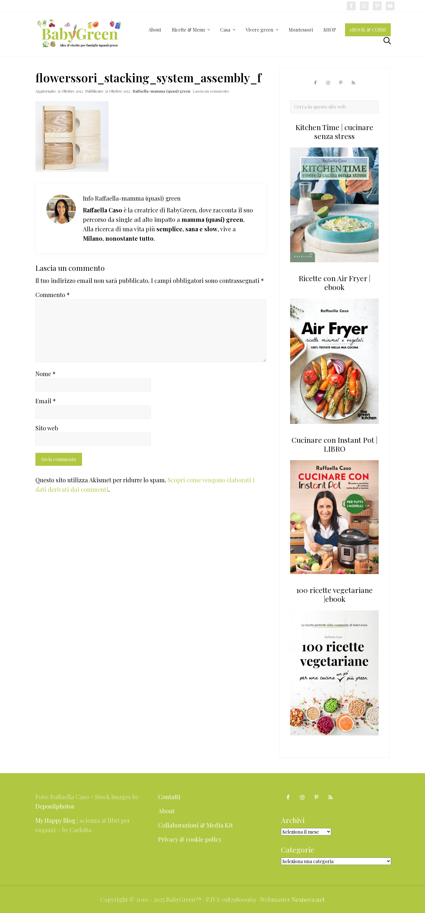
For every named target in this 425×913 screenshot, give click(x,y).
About (166, 811)
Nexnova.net (308, 899)
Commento (52, 295)
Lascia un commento (211, 91)
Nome (45, 374)
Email (45, 401)
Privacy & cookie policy (190, 839)
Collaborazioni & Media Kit (195, 825)
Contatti (169, 797)
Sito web (46, 428)
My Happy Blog (55, 820)
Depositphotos (54, 806)
